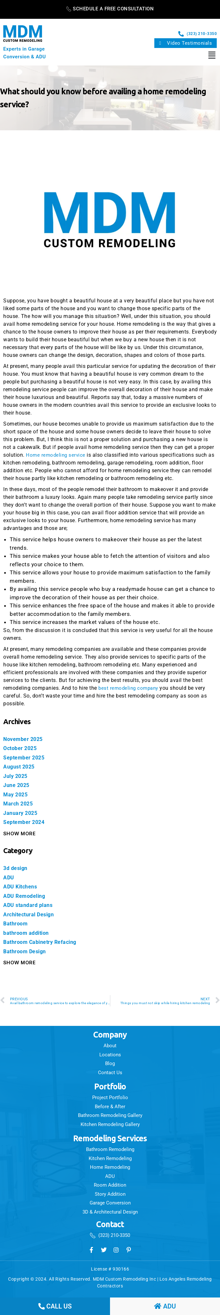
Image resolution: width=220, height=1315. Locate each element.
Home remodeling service (56, 455)
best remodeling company (129, 688)
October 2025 (21, 748)
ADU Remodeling (25, 896)
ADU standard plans (29, 905)
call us (55, 1306)
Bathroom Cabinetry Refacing (42, 942)
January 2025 (21, 813)
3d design (16, 868)
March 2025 (19, 803)
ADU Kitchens (21, 886)
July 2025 (16, 776)
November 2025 (24, 739)
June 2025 (17, 785)
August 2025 (20, 766)
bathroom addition (28, 933)
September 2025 (25, 757)
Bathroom (16, 923)
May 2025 (16, 794)
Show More (19, 833)
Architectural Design (30, 914)
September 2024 (25, 822)
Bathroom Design (26, 951)
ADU (9, 877)
